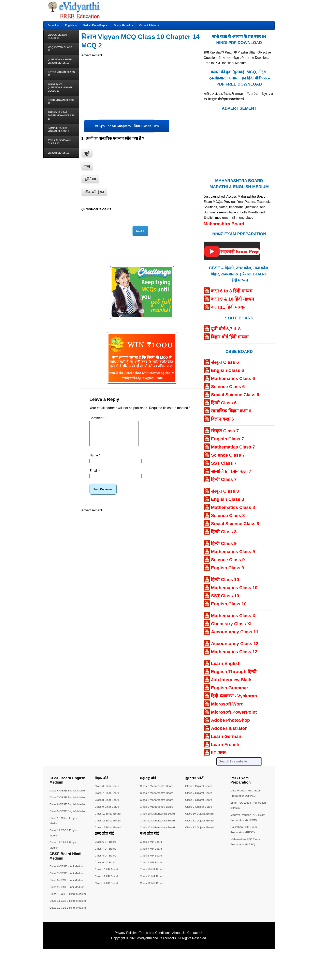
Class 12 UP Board (107, 883)
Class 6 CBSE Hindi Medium (67, 887)
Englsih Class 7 (227, 438)
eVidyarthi (144, 959)
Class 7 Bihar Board (107, 792)
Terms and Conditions (155, 954)
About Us (179, 954)
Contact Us (195, 954)
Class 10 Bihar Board (108, 813)
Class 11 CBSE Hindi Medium (68, 921)
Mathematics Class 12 (234, 651)
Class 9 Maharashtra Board (157, 806)
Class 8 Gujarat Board (199, 799)
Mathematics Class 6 (233, 378)
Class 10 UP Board (107, 869)
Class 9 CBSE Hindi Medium (67, 908)
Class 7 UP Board (106, 848)
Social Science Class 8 (235, 523)
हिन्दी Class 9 (223, 543)
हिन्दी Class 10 (225, 579)
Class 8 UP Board (106, 855)
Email (94, 475)
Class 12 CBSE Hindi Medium (68, 928)
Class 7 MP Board (151, 848)
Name (94, 460)
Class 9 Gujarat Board (199, 806)
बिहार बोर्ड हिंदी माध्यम (229, 336)
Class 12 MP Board (152, 883)
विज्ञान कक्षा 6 (222, 419)
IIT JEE (218, 752)
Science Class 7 (228, 455)
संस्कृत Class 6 (225, 362)
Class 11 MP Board (152, 876)
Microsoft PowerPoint (234, 712)
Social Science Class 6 (235, 394)
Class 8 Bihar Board (107, 799)
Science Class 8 (228, 515)
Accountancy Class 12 (234, 643)
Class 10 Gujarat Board (200, 813)
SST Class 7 (223, 463)
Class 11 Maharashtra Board (158, 820)
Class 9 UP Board (106, 862)
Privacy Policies (126, 954)
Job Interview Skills (231, 679)
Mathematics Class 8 (233, 507)
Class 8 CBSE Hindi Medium (67, 901)
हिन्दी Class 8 (223, 531)
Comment (97, 418)
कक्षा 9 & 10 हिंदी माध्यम (232, 299)
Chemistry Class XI (231, 623)
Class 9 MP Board (151, 862)
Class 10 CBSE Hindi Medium (68, 914)
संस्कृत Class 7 (225, 430)
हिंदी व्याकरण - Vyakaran (234, 695)
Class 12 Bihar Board (108, 827)
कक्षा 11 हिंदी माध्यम (228, 307)
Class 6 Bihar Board (107, 786)
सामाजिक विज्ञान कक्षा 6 (231, 410)
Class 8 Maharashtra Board (157, 799)
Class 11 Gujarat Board (200, 820)
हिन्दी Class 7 (223, 479)
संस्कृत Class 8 (225, 491)
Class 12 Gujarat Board (200, 827)
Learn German (226, 736)
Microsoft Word (227, 704)
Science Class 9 (228, 559)
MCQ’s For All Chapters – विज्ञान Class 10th (127, 126)
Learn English (225, 663)
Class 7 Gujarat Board (199, 792)
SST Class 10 (225, 595)
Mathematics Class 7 (233, 447)
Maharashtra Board (224, 223)
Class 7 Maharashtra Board (157, 792)
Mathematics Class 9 (233, 551)
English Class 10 (228, 603)
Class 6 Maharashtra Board (157, 786)
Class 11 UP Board (107, 876)
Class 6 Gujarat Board (199, 786)
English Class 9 (227, 567)
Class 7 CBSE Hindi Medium (67, 894)
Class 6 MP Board (151, 841)
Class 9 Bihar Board (107, 806)
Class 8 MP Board (151, 855)
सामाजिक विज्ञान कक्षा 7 (231, 471)
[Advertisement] (142, 86)
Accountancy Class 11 (234, 631)
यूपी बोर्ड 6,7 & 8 (226, 328)
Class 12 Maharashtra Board (158, 827)
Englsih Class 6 (227, 370)
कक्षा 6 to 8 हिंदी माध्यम (231, 290)
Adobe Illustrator (229, 728)
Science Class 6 (228, 386)
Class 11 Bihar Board (108, 820)
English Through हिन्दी (233, 671)
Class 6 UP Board (106, 841)
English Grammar (229, 687)
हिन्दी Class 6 (223, 402)
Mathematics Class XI (234, 615)
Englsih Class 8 (227, 499)
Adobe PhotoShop (230, 720)
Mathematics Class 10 (234, 587)
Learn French (225, 744)
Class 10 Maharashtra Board (158, 813)
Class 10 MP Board (152, 869)
